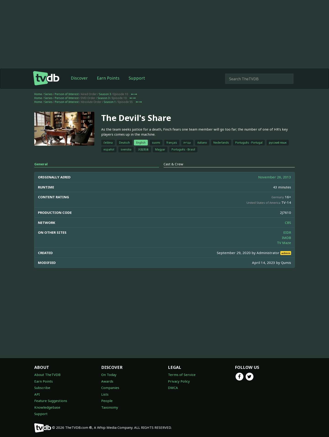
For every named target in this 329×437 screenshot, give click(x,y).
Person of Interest (67, 94)
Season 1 (110, 102)
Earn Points (108, 78)
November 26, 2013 (274, 177)
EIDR (287, 232)
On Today (109, 374)
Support (137, 78)
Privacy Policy (179, 381)
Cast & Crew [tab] (173, 164)
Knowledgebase (47, 407)
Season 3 (105, 94)
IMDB (286, 237)
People (107, 400)
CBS (288, 222)
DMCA (173, 387)
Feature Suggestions (50, 400)
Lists (105, 394)
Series (48, 94)
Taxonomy (109, 407)
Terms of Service (182, 374)
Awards (107, 381)
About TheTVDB (47, 374)
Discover (79, 78)
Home (38, 94)
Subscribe (42, 387)
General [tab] (41, 164)
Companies (110, 387)
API (37, 394)
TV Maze (284, 242)
